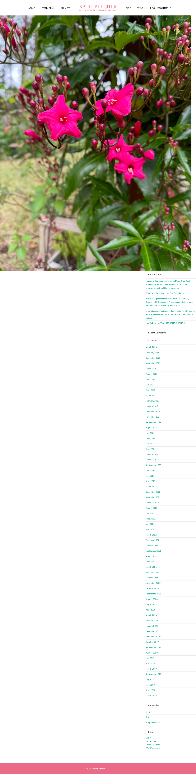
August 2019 (152, 653)
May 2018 (150, 685)
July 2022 (150, 513)
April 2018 (150, 690)
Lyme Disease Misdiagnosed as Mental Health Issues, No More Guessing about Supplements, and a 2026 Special (170, 314)
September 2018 (153, 674)
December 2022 (153, 492)
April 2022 (150, 529)
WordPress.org (153, 748)
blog (148, 712)
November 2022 (153, 497)
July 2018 (150, 679)
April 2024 (150, 449)
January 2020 (152, 626)
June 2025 (150, 379)
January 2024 (152, 454)
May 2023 (150, 476)
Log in (148, 738)
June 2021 (150, 561)
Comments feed (153, 745)
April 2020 (150, 610)
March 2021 (151, 567)
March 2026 (151, 347)
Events (140, 8)
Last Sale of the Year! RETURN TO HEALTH (165, 323)
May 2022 (150, 524)
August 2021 (152, 556)
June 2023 (150, 470)
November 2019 (153, 636)
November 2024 (153, 417)
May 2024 (150, 443)
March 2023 (151, 486)
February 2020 (152, 620)
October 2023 (152, 460)
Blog (128, 8)
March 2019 (151, 669)
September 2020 (153, 594)
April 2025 (150, 390)
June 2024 (150, 438)
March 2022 (151, 535)
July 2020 (150, 604)
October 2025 (152, 368)
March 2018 (151, 695)
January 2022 (152, 545)
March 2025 (151, 395)
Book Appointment (160, 8)
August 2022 (152, 508)
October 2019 (152, 642)
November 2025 (153, 363)
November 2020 (153, 583)
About (32, 8)
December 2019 (153, 631)
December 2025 (153, 358)
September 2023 (153, 465)
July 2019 (150, 658)
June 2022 (150, 519)
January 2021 (152, 577)
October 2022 (152, 503)
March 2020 (151, 615)
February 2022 (152, 540)
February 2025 (152, 401)
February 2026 (152, 352)
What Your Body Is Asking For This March (165, 293)
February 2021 (152, 572)
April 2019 (150, 663)
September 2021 (153, 551)
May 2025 (150, 385)
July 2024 (150, 433)
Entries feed (151, 741)
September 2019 (153, 647)
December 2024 (153, 411)
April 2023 (150, 481)
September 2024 (153, 422)
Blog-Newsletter (153, 722)
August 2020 (152, 599)
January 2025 (152, 406)
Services (65, 8)
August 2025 (152, 374)
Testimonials (48, 8)
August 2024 (152, 427)
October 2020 (152, 588)
